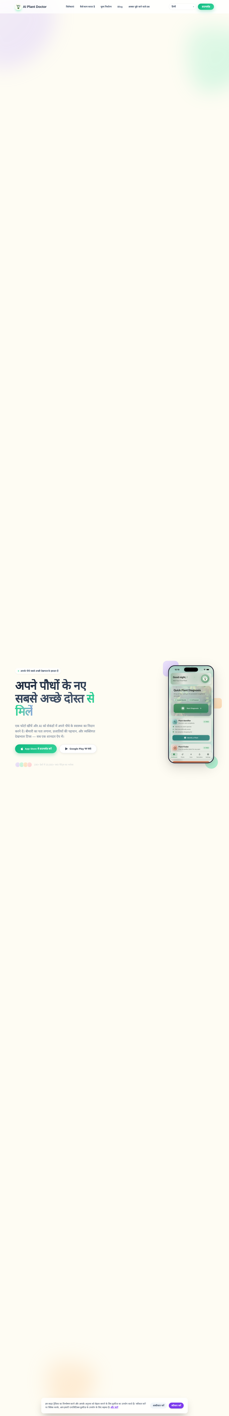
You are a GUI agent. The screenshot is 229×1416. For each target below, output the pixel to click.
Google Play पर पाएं (78, 751)
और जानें (114, 1407)
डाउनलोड (206, 6)
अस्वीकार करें (158, 1405)
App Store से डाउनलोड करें (36, 751)
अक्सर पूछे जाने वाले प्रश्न (139, 6)
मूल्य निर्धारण (106, 6)
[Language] (182, 7)
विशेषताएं (70, 6)
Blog (120, 6)
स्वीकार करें (176, 1405)
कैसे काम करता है (87, 6)
